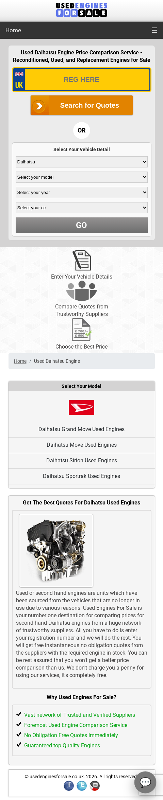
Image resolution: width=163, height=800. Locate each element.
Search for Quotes (89, 105)
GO (81, 225)
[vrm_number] (81, 79)
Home (13, 30)
